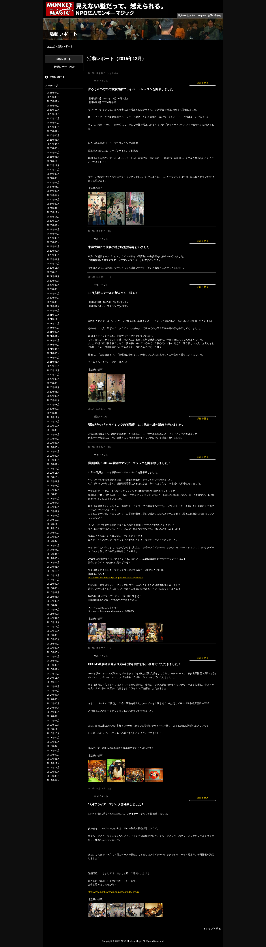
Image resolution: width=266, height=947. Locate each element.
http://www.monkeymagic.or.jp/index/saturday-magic (115, 577)
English (202, 15)
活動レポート (63, 59)
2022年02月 (53, 306)
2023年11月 (53, 216)
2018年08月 (53, 485)
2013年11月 (53, 729)
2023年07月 (53, 233)
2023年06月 (53, 238)
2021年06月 (53, 340)
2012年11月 (53, 767)
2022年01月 (53, 310)
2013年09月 (53, 737)
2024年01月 (53, 208)
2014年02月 (53, 716)
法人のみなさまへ (187, 15)
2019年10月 (53, 425)
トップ (51, 46)
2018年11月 (53, 472)
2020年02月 (53, 408)
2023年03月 (53, 250)
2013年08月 (53, 742)
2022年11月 (53, 267)
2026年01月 (53, 105)
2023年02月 (53, 255)
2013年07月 (53, 746)
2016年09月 (53, 583)
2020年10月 (53, 374)
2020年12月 (53, 366)
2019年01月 (53, 464)
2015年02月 (53, 665)
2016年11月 (53, 575)
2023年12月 (53, 212)
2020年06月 (53, 391)
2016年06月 (53, 596)
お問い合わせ (214, 15)
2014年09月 (53, 686)
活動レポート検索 (64, 66)
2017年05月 (53, 549)
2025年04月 (53, 144)
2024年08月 (53, 178)
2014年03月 (53, 712)
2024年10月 (53, 169)
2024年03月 (53, 199)
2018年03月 (53, 507)
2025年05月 (53, 139)
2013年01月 (53, 758)
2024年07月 (53, 182)
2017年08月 (53, 536)
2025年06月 (53, 135)
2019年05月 (53, 447)
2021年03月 (53, 353)
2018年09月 (53, 481)
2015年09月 (53, 635)
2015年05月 (53, 652)
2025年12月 (53, 109)
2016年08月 (53, 588)
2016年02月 (53, 613)
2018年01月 (53, 515)
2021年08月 (53, 331)
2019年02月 (53, 460)
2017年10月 (53, 528)
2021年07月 (53, 336)
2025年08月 (53, 127)
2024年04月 (53, 195)
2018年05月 (53, 498)
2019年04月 (53, 451)
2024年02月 (53, 203)
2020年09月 (53, 379)
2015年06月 (53, 647)
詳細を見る (203, 83)
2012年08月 (53, 771)
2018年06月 (53, 494)
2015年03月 (53, 660)
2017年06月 (53, 545)
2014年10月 (53, 682)
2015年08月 (53, 639)
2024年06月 (53, 186)
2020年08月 (53, 383)
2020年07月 (53, 387)
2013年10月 (53, 733)
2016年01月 (53, 618)
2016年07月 (53, 592)
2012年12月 (53, 763)
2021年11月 (53, 319)
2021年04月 (53, 349)
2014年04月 (53, 707)
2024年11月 (53, 165)
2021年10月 (53, 323)
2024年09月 (53, 174)
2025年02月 (53, 152)
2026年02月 (53, 101)
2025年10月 (53, 118)
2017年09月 (53, 532)
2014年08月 (53, 690)
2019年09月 (53, 430)
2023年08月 (53, 229)
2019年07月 (53, 438)
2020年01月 (53, 413)
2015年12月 (53, 622)
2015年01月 (53, 669)
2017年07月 (53, 541)
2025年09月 (53, 122)
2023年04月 (53, 246)
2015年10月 (53, 631)
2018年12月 (53, 468)
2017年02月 (53, 562)
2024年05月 (53, 191)
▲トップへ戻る (212, 928)
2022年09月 (53, 276)
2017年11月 (53, 524)
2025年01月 (53, 156)
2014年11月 (53, 677)
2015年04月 (53, 656)
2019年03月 (53, 455)
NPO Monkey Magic (131, 941)
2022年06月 (53, 289)
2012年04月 (53, 780)
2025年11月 (53, 114)
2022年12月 (53, 263)
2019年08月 (53, 434)
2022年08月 (53, 280)
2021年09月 (53, 327)
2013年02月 (53, 754)
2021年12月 (53, 314)
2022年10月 (53, 272)
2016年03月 (53, 609)
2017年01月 (53, 566)
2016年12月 (53, 571)
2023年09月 (53, 225)
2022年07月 (53, 285)
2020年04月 (53, 400)
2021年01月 (53, 361)
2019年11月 (53, 421)
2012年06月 (53, 776)
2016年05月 (53, 601)
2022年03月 (53, 302)
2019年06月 (53, 442)
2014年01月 (53, 720)
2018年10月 (53, 477)
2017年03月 (53, 558)
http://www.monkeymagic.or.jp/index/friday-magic (113, 892)
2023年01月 (53, 259)
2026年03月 (53, 97)
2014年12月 (53, 673)
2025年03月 (53, 148)
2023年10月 (53, 220)
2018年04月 (53, 502)
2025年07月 (53, 131)
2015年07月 (53, 643)
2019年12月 (53, 417)
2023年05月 (53, 242)
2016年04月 (53, 605)
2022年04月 (53, 297)
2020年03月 (53, 404)
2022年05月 (53, 293)
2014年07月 (53, 694)
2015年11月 (53, 626)
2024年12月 (53, 161)
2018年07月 (53, 490)
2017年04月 (53, 554)
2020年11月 (53, 370)
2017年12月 (53, 519)
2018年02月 (53, 511)
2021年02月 (53, 357)
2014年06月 (53, 699)
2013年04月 (53, 750)
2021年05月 (53, 344)
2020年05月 (53, 396)
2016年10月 (53, 579)
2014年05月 (53, 703)
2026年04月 (53, 92)
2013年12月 (53, 724)
